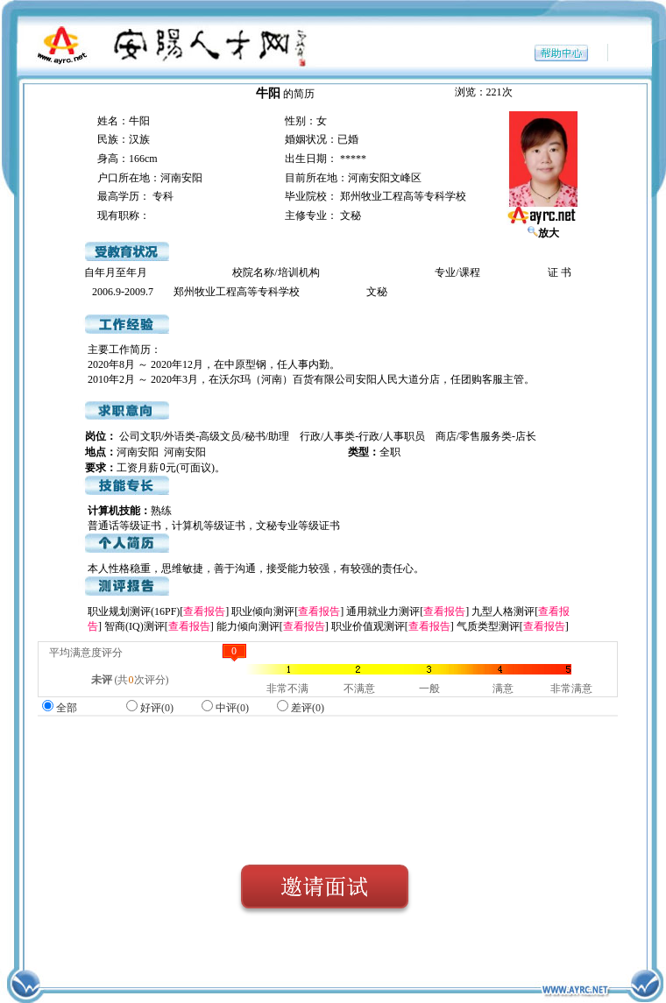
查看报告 (204, 611)
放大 (543, 233)
